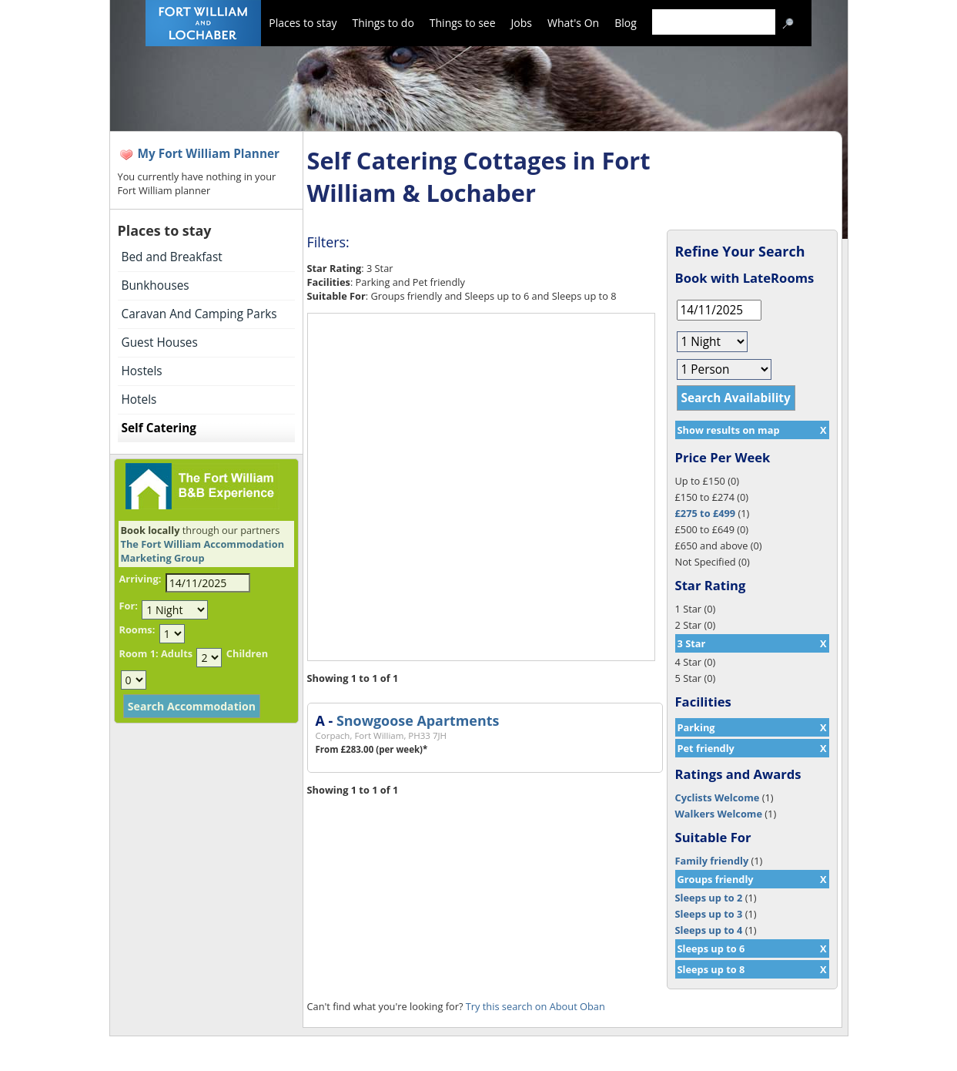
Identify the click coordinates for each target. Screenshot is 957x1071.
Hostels (142, 371)
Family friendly (712, 861)
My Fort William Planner (209, 154)
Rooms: (137, 629)
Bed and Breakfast (172, 257)
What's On (573, 22)
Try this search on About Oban (535, 1006)
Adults (176, 653)
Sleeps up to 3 (709, 914)
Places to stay (302, 22)
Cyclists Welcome (717, 797)
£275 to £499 (705, 513)
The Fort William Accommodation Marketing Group (203, 551)
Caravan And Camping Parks (199, 314)
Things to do (382, 22)
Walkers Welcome (718, 814)
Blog (625, 22)
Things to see (463, 22)
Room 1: (139, 653)
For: (128, 606)
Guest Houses (160, 342)
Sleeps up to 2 (709, 898)
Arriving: (140, 579)
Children (247, 653)
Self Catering (159, 428)
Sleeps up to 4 (709, 930)
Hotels (139, 399)
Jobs (521, 22)
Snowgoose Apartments (417, 720)
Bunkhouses (155, 285)
